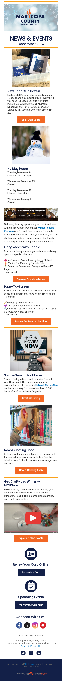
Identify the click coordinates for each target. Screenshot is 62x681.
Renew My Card (31, 572)
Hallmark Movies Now (46, 385)
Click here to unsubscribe (31, 635)
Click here (29, 664)
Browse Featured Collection (31, 321)
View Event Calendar (31, 605)
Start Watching (31, 398)
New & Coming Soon (31, 470)
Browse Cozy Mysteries (31, 279)
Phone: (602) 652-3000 (31, 646)
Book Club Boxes (31, 120)
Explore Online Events (31, 538)
